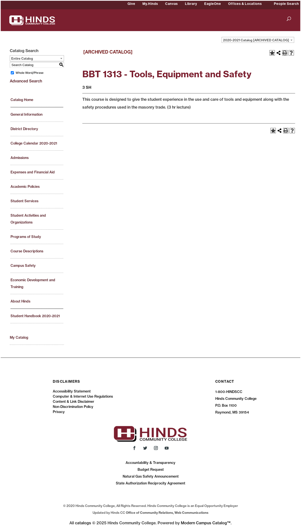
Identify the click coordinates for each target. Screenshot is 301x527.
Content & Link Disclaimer (73, 401)
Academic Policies (25, 186)
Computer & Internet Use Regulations (83, 396)
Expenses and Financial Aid (33, 172)
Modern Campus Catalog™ (206, 522)
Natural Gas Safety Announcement (151, 476)
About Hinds (20, 301)
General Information (27, 114)
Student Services (24, 201)
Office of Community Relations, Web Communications (167, 513)
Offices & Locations (245, 3)
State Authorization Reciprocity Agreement (150, 483)
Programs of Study (26, 237)
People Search (286, 3)
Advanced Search (26, 80)
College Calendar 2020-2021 (34, 143)
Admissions (20, 158)
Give (131, 3)
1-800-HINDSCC (228, 392)
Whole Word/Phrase (29, 73)
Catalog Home (22, 100)
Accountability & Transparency (150, 462)
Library (191, 3)
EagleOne (212, 3)
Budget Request (151, 469)
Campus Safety (23, 265)
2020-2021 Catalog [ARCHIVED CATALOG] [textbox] (256, 40)
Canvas (171, 3)
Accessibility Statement (72, 391)
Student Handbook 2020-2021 (35, 316)
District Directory (24, 129)
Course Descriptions (27, 251)
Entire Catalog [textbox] (22, 58)
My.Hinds (150, 3)
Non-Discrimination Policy (73, 406)
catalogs (83, 522)
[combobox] (258, 40)
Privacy (59, 412)
